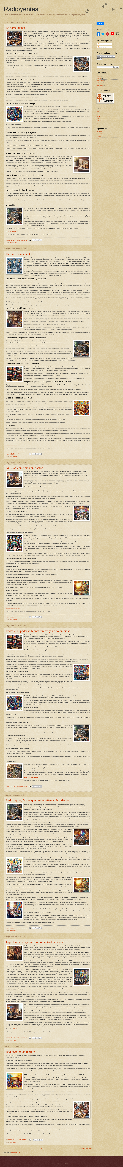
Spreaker (99, 123)
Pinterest (99, 140)
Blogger (71, 1163)
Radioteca (99, 83)
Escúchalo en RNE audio (31, 777)
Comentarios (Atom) (16, 1152)
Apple (98, 114)
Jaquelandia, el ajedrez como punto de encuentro (36, 942)
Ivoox (98, 111)
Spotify (98, 118)
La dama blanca (16, 27)
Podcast (99, 78)
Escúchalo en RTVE (11, 445)
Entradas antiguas (86, 1148)
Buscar (99, 58)
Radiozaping (13, 930)
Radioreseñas (13, 242)
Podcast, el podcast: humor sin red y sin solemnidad (38, 631)
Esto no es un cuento (19, 254)
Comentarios (102, 47)
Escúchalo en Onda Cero (12, 231)
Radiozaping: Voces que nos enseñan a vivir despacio (39, 800)
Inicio (41, 1148)
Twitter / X (99, 134)
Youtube (99, 136)
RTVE (15, 1029)
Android (98, 120)
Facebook (99, 131)
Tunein (98, 116)
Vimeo (98, 138)
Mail (98, 143)
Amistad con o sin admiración (24, 468)
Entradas (101, 44)
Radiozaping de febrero (20, 1051)
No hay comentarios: (22, 240)
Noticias (99, 76)
